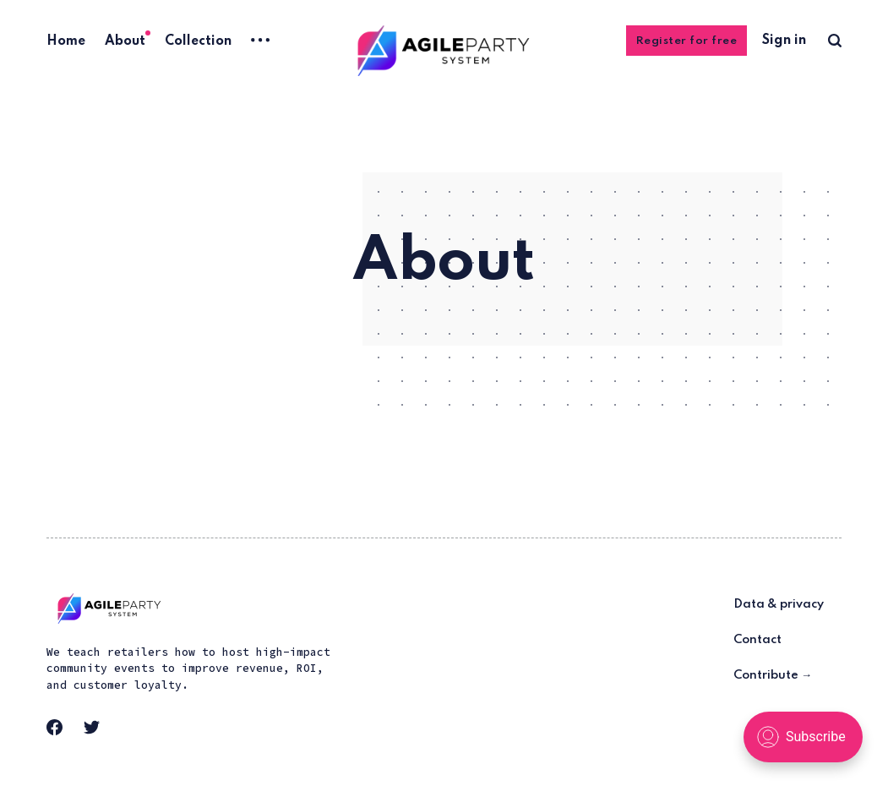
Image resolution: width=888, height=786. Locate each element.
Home (65, 41)
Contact (757, 640)
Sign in (784, 40)
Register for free (687, 40)
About (125, 41)
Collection (198, 41)
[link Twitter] (97, 732)
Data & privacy (778, 604)
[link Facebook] (60, 732)
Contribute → (772, 675)
